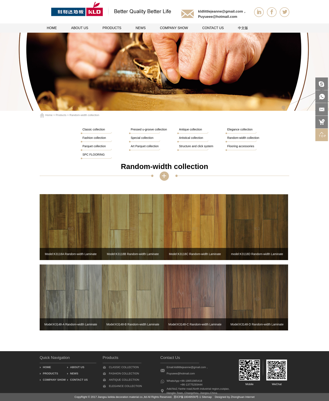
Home (49, 115)
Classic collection (124, 367)
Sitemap (207, 396)
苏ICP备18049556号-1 (187, 396)
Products (61, 115)
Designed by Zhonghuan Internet (235, 396)
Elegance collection (125, 386)
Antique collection (124, 379)
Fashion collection (124, 373)
